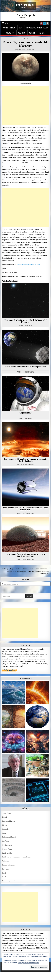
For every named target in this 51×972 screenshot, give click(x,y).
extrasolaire (30, 276)
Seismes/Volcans (8, 865)
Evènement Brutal (9, 837)
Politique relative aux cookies (28, 963)
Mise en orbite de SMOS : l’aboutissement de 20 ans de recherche (25, 508)
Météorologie (7, 845)
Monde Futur (7, 849)
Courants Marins (8, 821)
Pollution (5, 861)
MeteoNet (42, 33)
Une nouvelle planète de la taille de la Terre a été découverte (25, 321)
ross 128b (39, 276)
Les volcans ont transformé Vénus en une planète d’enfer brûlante (25, 460)
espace (12, 276)
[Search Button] (47, 23)
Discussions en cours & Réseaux (37, 28)
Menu (6, 23)
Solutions (21, 33)
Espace (26, 38)
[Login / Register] (44, 23)
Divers (4, 825)
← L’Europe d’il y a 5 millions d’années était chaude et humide (23, 569)
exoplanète (20, 276)
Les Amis (5, 841)
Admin (19, 49)
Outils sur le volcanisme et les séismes (16, 857)
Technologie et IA (8, 881)
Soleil (4, 873)
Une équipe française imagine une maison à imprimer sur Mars (25, 555)
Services (5, 869)
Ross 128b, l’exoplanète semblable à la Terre (25, 44)
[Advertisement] (25, 105)
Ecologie (5, 829)
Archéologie (6, 813)
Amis (20, 28)
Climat (4, 817)
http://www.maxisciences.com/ (28, 265)
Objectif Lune (25, 412)
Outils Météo (7, 853)
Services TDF (10, 33)
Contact (32, 33)
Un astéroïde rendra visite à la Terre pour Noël (25, 366)
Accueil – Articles (9, 28)
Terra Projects (25, 4)
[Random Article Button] (41, 23)
